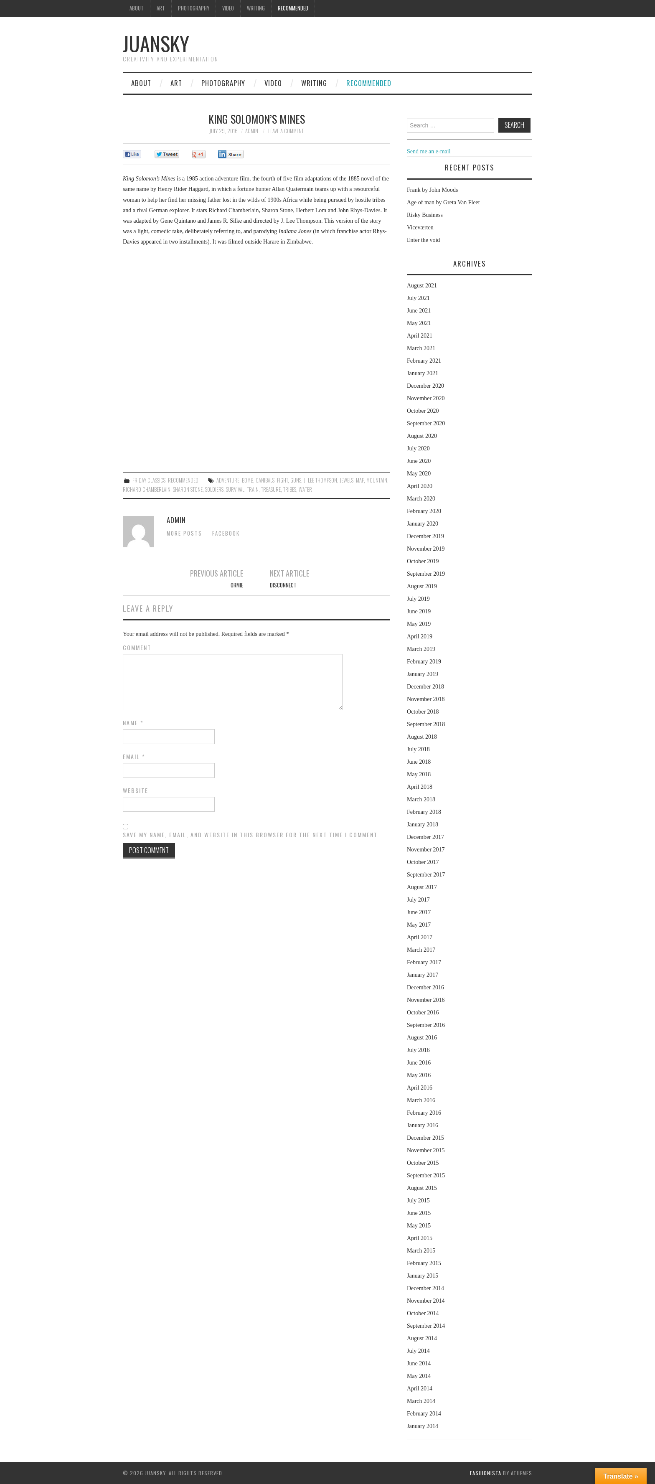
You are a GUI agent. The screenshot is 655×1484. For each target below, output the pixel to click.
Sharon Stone (188, 489)
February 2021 (424, 361)
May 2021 (419, 323)
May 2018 (419, 774)
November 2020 (426, 398)
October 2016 (423, 1012)
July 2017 (418, 900)
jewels (346, 480)
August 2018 (422, 737)
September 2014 (426, 1326)
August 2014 (422, 1338)
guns (295, 480)
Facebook (226, 533)
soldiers (214, 489)
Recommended (293, 8)
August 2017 (422, 887)
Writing (256, 8)
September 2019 (426, 574)
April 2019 (419, 636)
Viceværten (420, 227)
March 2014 (421, 1401)
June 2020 (419, 461)
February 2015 (424, 1263)
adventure (227, 480)
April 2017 (419, 937)
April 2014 (419, 1388)
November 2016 (426, 1000)
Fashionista (485, 1473)
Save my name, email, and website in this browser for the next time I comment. (251, 835)
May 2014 (419, 1376)
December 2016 (425, 987)
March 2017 (421, 950)
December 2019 (425, 536)
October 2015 (423, 1163)
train (253, 489)
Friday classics (148, 480)
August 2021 (422, 285)
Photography (193, 8)
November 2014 (426, 1301)
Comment (137, 647)
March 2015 (421, 1251)
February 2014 (424, 1413)
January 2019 (422, 674)
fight (282, 480)
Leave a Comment (286, 131)
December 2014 (425, 1288)
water (305, 489)
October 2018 (423, 712)
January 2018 (422, 824)
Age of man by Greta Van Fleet (443, 202)
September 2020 (426, 423)
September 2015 (426, 1175)
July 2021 (418, 298)
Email (134, 756)
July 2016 (418, 1050)
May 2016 (419, 1075)
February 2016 (424, 1113)
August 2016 (422, 1037)
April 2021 (419, 336)
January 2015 (422, 1276)
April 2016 (419, 1088)
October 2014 (423, 1313)
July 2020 (418, 448)
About (136, 8)
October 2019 (423, 561)
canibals (265, 480)
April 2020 (419, 486)
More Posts (184, 533)
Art (161, 8)
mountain (376, 480)
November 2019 (426, 549)
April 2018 (419, 787)
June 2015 (419, 1213)
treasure (271, 489)
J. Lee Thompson (320, 480)
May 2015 (419, 1225)
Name (133, 723)
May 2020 (419, 473)
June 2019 (419, 611)
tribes (289, 489)
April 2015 (419, 1238)
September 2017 (426, 875)
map (360, 480)
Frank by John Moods (432, 190)
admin (251, 131)
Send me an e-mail (429, 151)
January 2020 (422, 524)
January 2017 (422, 975)
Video (228, 8)
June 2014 (419, 1363)
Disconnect (283, 585)
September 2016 (426, 1025)
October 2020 (423, 411)
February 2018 (424, 812)
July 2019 (418, 599)
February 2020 (424, 511)
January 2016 (422, 1125)
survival (235, 489)
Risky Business (425, 215)
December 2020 (425, 386)
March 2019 (421, 649)
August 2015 (422, 1188)
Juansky (156, 43)
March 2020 (421, 499)
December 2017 (425, 837)
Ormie (237, 585)
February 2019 (424, 661)
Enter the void (423, 240)
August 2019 (422, 586)
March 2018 (421, 799)
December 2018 (425, 687)
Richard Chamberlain (146, 489)
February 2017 (424, 962)
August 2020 (422, 436)
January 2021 (422, 373)
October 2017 (423, 862)
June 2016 (419, 1063)
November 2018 (426, 699)
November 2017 (426, 849)
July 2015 (418, 1200)
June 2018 (419, 762)
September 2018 (426, 724)
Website (135, 790)
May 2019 (419, 624)
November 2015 (426, 1150)
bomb (247, 480)
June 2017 (419, 912)
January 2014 (422, 1426)
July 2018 (418, 749)
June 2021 (419, 310)
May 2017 (419, 925)
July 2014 (418, 1351)
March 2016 (421, 1100)
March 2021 (421, 348)
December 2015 (425, 1138)
